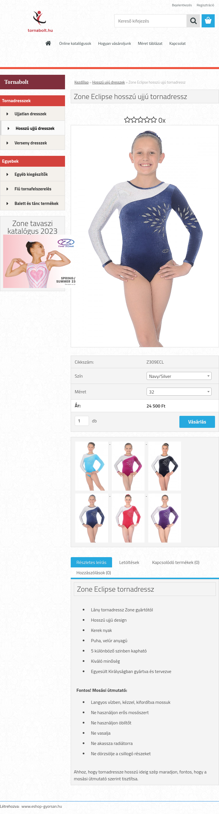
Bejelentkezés (182, 5)
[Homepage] (48, 43)
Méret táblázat (150, 43)
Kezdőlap (81, 82)
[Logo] (39, 21)
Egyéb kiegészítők (31, 174)
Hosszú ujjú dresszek (35, 128)
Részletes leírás (91, 562)
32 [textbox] (151, 391)
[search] (193, 20)
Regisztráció (205, 5)
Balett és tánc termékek (36, 203)
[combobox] (179, 376)
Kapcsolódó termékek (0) (175, 562)
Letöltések (129, 562)
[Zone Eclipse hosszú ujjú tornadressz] (145, 127)
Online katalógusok (75, 43)
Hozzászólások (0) (93, 572)
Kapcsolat (177, 43)
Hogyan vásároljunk (114, 43)
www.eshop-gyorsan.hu (41, 806)
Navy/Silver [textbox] (160, 376)
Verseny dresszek (31, 143)
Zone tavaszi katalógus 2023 (32, 227)
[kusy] (82, 421)
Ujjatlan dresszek (30, 113)
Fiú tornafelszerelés (33, 189)
